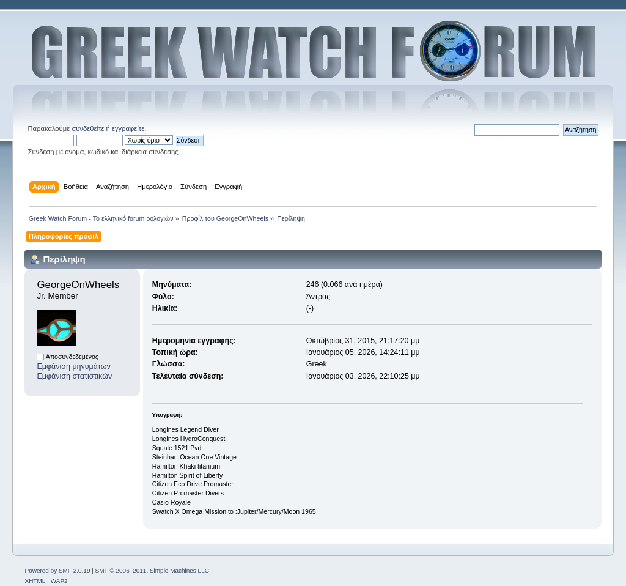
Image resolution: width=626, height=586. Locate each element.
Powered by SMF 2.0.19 (57, 570)
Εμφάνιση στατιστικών (74, 376)
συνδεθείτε (88, 128)
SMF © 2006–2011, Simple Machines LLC (152, 570)
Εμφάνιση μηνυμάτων (73, 366)
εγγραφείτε (128, 128)
